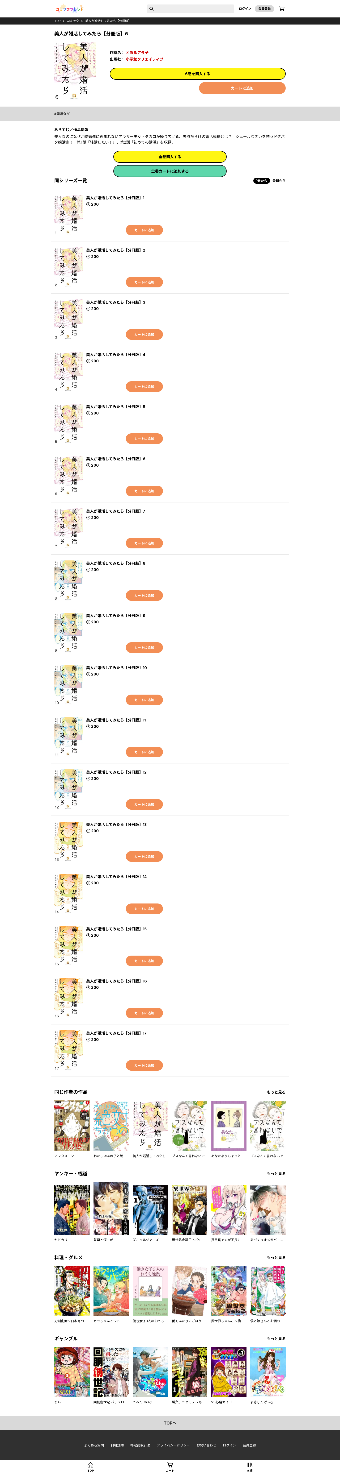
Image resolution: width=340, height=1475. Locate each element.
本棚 (249, 1470)
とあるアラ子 (137, 52)
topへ (170, 1423)
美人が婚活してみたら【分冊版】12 (116, 772)
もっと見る (276, 1092)
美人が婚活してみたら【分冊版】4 (115, 354)
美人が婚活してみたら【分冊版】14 (116, 876)
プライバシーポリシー (173, 1445)
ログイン (245, 8)
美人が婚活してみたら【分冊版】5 (115, 406)
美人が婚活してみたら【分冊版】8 (115, 563)
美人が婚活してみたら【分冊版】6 (115, 458)
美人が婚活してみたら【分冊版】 (108, 21)
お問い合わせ (206, 1445)
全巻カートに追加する (170, 171)
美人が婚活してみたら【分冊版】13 (116, 824)
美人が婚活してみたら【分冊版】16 (116, 981)
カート (170, 1470)
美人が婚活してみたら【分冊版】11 (116, 720)
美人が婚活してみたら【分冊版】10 (116, 667)
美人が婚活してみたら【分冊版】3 (115, 302)
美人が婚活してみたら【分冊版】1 (115, 197)
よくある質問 (94, 1445)
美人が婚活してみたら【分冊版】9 (115, 615)
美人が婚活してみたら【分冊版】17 (116, 1033)
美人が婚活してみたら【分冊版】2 (115, 250)
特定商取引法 (140, 1445)
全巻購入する (170, 156)
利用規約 (117, 1445)
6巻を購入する (197, 73)
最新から (279, 181)
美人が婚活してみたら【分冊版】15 (116, 929)
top (57, 21)
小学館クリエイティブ (144, 59)
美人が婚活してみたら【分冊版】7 (115, 511)
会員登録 (264, 8)
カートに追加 (242, 88)
